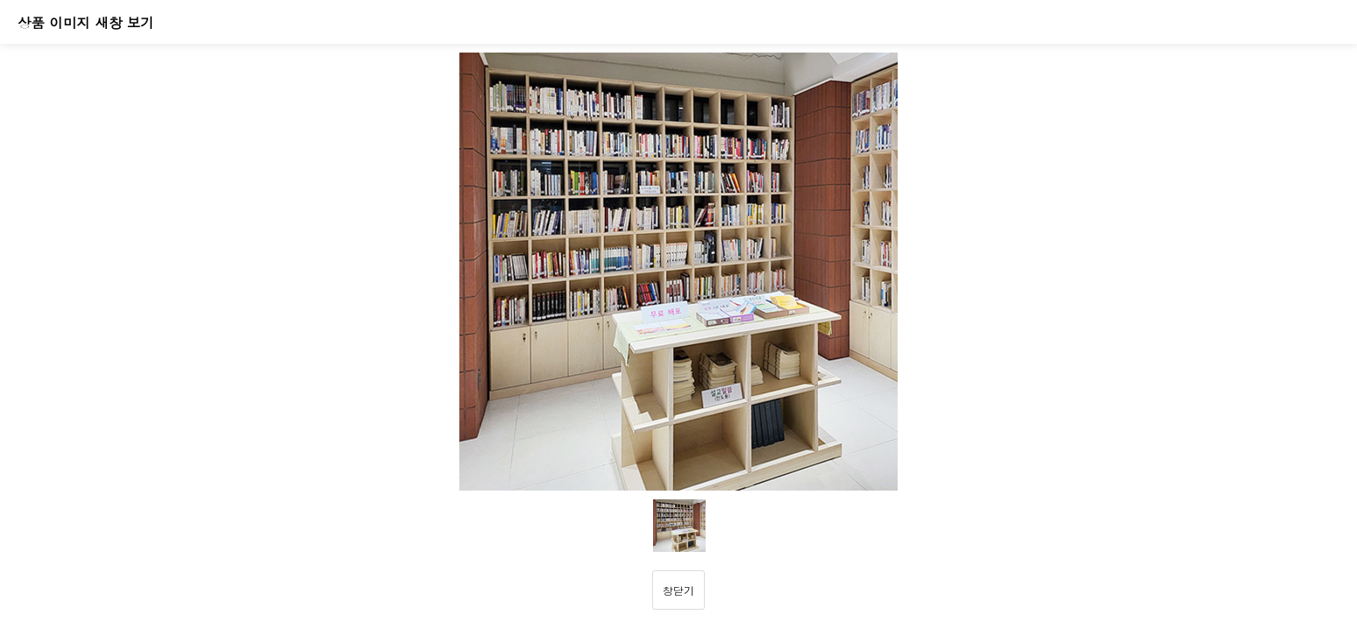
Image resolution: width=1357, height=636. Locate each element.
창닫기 (678, 590)
